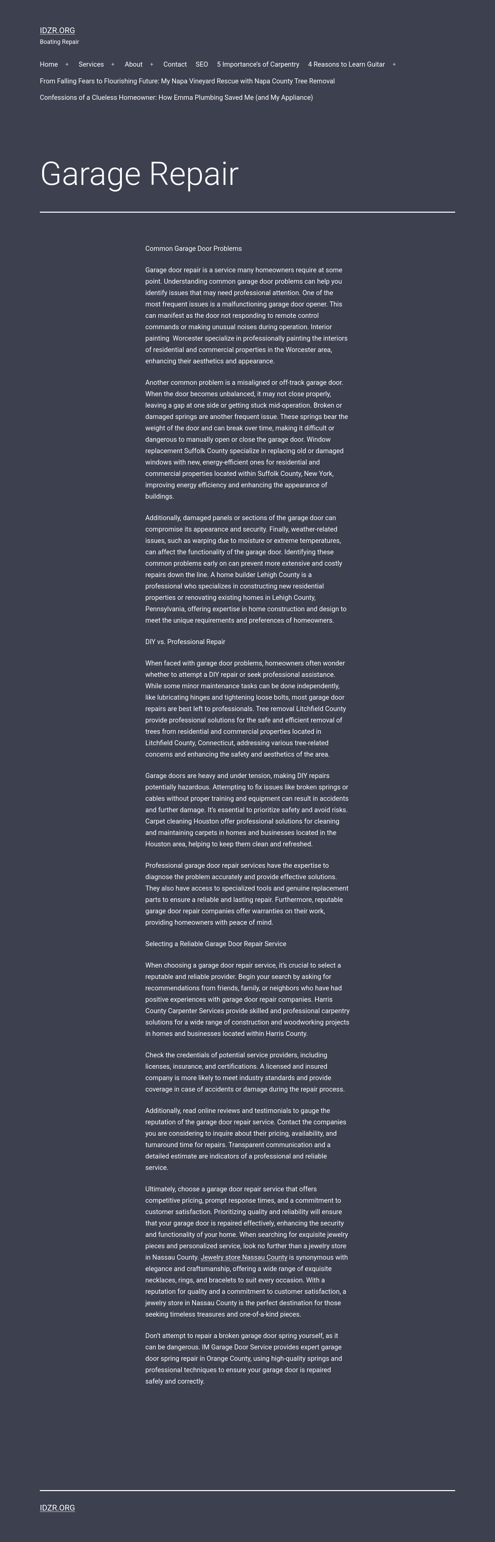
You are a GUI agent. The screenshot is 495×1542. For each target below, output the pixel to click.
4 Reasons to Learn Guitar (346, 64)
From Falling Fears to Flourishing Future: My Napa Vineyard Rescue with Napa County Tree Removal (187, 81)
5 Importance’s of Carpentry (258, 64)
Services (91, 64)
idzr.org (57, 30)
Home (49, 64)
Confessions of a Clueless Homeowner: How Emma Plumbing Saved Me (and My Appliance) (176, 97)
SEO (202, 64)
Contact (175, 64)
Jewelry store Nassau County (244, 1257)
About (134, 64)
